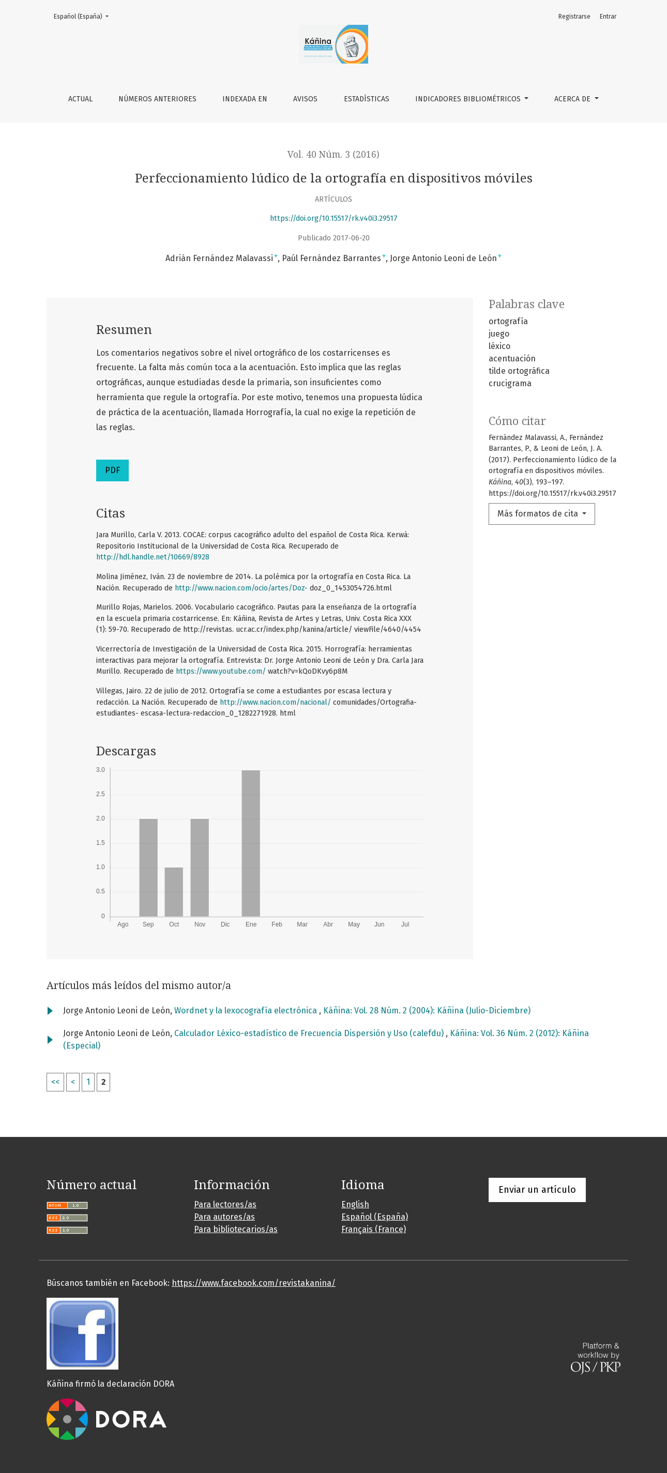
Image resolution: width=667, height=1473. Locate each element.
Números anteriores (157, 99)
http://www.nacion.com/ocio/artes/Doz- (241, 588)
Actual (80, 99)
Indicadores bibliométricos (469, 99)
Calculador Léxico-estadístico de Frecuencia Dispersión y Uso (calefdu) (310, 1033)
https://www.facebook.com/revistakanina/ (254, 1283)
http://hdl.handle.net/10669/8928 (152, 557)
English (355, 1204)
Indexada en (244, 99)
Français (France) (373, 1229)
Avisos (305, 99)
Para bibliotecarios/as (236, 1229)
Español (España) (84, 15)
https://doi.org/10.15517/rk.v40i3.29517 (334, 218)
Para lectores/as (225, 1204)
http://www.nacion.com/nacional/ (275, 702)
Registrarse (574, 16)
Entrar (608, 16)
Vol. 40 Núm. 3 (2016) (333, 154)
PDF (112, 470)
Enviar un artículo (537, 1189)
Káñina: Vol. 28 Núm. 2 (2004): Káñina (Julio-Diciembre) (426, 1010)
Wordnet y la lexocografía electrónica (246, 1010)
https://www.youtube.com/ (221, 671)
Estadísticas (366, 99)
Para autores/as (224, 1217)
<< (55, 1082)
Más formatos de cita (538, 514)
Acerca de (573, 99)
